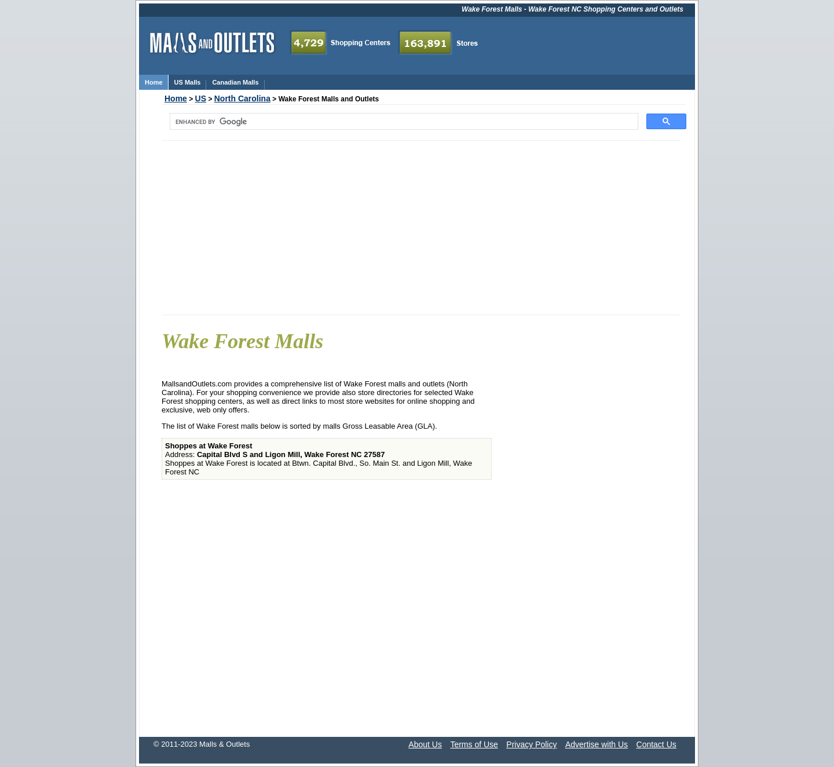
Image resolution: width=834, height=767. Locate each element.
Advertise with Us (596, 744)
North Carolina (242, 98)
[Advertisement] (421, 228)
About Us (425, 744)
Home (175, 98)
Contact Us (656, 744)
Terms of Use (474, 744)
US (200, 98)
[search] (402, 121)
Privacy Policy (531, 744)
